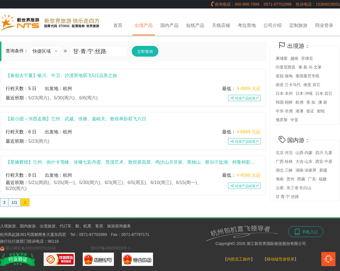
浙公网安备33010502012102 (30, 248)
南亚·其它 (311, 84)
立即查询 (145, 51)
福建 (323, 179)
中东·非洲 (284, 111)
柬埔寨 (282, 58)
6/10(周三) (160, 182)
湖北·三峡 (284, 170)
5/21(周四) (38, 182)
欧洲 (299, 102)
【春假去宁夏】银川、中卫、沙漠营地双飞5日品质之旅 (61, 75)
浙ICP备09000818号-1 (110, 248)
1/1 (14, 202)
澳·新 (322, 102)
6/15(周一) (186, 182)
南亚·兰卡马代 (288, 84)
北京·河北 (284, 152)
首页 (117, 25)
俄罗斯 (282, 120)
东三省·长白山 (298, 187)
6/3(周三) (114, 182)
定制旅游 (298, 25)
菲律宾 (307, 58)
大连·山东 (304, 161)
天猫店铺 (221, 25)
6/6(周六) (88, 97)
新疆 (323, 170)
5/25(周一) (64, 182)
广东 (312, 179)
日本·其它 (323, 93)
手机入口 (306, 232)
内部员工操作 (239, 259)
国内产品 (169, 25)
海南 (280, 179)
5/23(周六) (38, 97)
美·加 (310, 102)
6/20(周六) (16, 188)
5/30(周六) (64, 97)
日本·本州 (284, 93)
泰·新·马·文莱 (310, 67)
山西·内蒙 (304, 152)
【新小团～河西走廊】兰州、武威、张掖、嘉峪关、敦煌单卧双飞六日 (76, 118)
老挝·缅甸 (284, 76)
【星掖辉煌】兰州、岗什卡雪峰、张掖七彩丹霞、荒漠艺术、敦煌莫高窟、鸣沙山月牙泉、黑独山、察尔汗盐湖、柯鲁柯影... (130, 162)
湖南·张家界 (306, 170)
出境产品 (144, 25)
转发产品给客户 (244, 98)
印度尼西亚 (286, 67)
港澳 (299, 111)
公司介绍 (273, 25)
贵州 (290, 179)
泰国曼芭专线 (307, 76)
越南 (294, 58)
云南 (280, 187)
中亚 (294, 120)
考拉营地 (247, 25)
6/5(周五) (137, 182)
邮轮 (321, 111)
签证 (310, 111)
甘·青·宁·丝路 (287, 196)
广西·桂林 (284, 161)
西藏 (301, 179)
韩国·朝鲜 (284, 102)
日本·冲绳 (304, 93)
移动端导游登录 (280, 259)
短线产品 (195, 25)
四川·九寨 (323, 152)
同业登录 (324, 25)
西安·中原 (323, 161)
